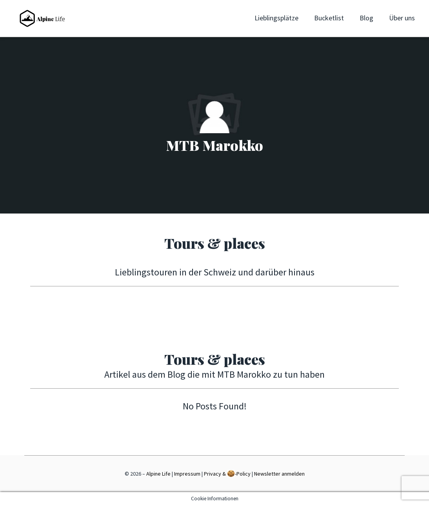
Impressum (187, 473)
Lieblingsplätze (276, 17)
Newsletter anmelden (279, 473)
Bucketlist (329, 17)
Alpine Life (158, 473)
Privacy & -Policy (227, 473)
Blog (366, 17)
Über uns (402, 17)
